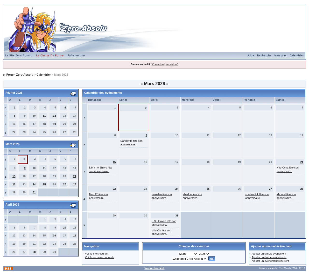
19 (54, 123)
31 (34, 192)
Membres (280, 55)
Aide (251, 55)
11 (44, 115)
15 (14, 176)
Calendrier (297, 55)
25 (44, 184)
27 (64, 184)
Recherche (264, 55)
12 (54, 115)
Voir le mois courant (96, 253)
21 (74, 176)
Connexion (158, 64)
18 (74, 235)
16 (54, 235)
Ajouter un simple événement (269, 253)
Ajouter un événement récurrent (270, 260)
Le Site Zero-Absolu (18, 55)
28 (74, 184)
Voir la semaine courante (99, 257)
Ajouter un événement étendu (269, 257)
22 (14, 184)
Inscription (171, 64)
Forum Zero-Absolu (19, 74)
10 (64, 227)
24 (34, 184)
